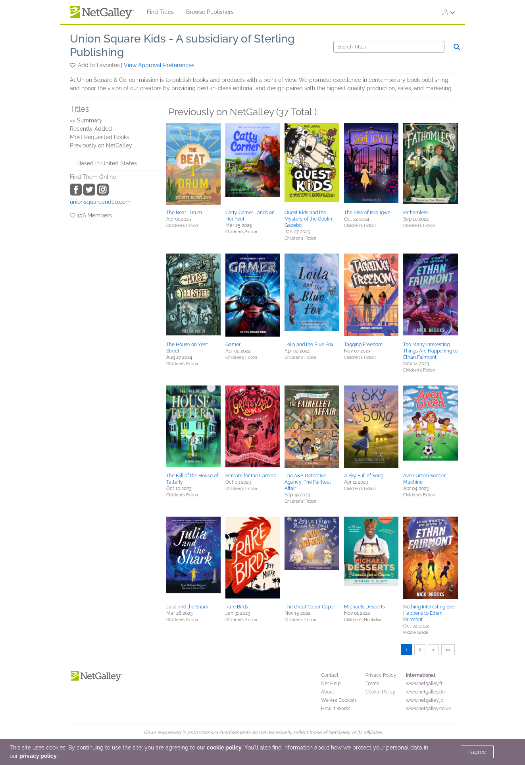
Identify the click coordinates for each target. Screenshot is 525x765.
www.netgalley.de (425, 692)
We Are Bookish (338, 700)
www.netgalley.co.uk (428, 708)
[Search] (388, 47)
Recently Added (91, 129)
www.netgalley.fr (424, 683)
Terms (372, 683)
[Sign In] (448, 12)
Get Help (330, 683)
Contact (329, 675)
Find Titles (160, 12)
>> (448, 650)
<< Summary (86, 120)
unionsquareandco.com (100, 202)
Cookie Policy (380, 692)
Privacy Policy (380, 675)
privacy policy (38, 756)
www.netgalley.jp (424, 700)
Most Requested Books (99, 137)
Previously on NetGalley (101, 145)
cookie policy (224, 747)
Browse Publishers (210, 12)
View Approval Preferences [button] (159, 65)
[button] (73, 65)
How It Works (335, 708)
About (327, 692)
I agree (477, 752)
